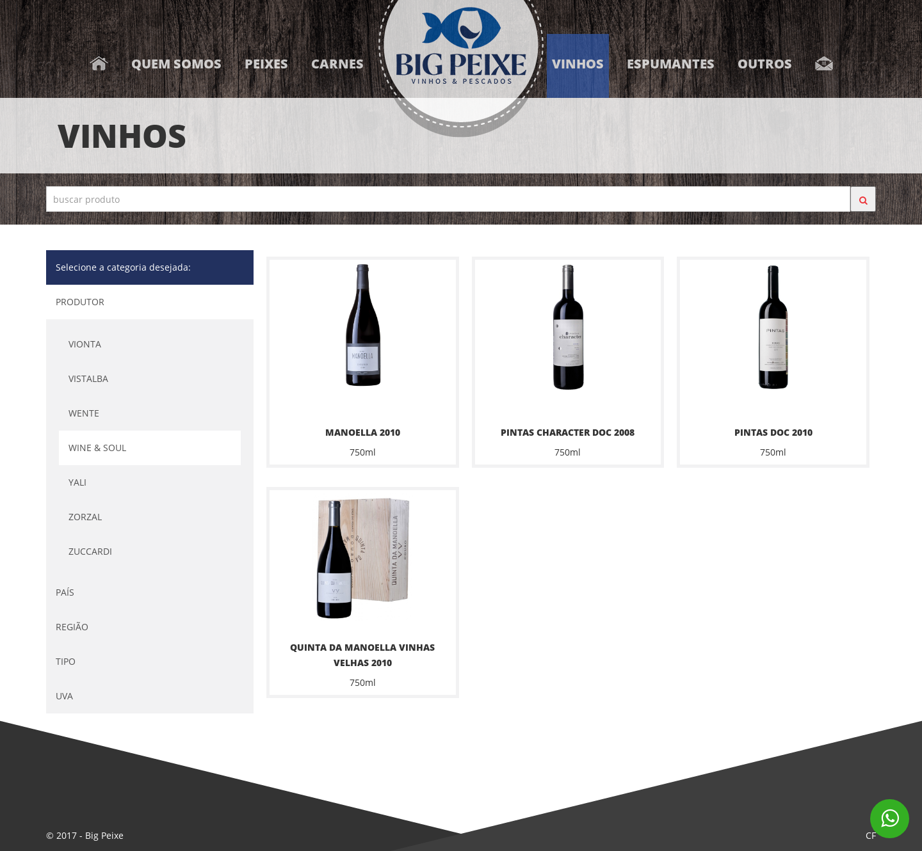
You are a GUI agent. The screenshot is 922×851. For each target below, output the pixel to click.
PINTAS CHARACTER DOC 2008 (568, 432)
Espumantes (671, 63)
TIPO (66, 661)
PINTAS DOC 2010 (773, 432)
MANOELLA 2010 (362, 432)
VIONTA (85, 344)
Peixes (266, 63)
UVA (64, 696)
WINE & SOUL (97, 447)
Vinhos (578, 63)
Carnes (337, 63)
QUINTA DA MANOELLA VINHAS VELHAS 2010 (362, 655)
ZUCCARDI (90, 551)
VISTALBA (88, 378)
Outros (765, 63)
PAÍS (65, 592)
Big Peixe (104, 835)
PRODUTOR (80, 302)
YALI (77, 482)
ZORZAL (85, 517)
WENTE (84, 413)
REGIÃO (72, 627)
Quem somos (176, 63)
